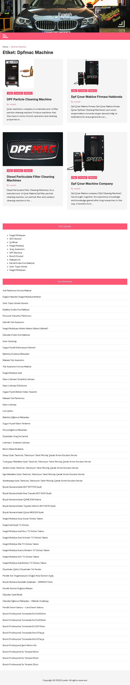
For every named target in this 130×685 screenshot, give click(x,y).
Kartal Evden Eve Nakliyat (22, 263)
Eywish (65, 14)
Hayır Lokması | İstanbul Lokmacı (19, 379)
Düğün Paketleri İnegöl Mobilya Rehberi (22, 297)
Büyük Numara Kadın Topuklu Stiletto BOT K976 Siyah (29, 506)
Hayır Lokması (9, 404)
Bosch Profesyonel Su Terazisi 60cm (20, 651)
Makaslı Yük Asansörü (13, 360)
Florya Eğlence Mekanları (15, 430)
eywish (13, 104)
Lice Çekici (8, 411)
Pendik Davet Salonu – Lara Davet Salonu (23, 607)
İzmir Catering (9, 341)
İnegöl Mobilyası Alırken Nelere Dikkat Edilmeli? (25, 328)
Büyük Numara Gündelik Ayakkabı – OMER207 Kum (28, 582)
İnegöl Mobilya (17, 245)
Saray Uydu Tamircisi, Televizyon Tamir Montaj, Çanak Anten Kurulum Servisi (40, 455)
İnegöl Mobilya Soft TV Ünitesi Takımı (21, 556)
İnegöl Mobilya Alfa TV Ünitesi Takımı (21, 544)
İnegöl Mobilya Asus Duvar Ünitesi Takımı (23, 518)
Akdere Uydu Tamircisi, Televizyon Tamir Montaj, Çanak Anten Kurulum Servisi (40, 468)
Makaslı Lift (15, 259)
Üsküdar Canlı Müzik (12, 594)
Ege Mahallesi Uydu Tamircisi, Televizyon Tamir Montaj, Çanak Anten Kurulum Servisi (43, 474)
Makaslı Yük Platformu (13, 398)
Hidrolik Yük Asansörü (13, 322)
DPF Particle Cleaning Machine (29, 99)
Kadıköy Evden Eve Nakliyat (16, 309)
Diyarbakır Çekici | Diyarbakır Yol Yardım (22, 569)
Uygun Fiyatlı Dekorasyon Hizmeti (19, 347)
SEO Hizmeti (15, 238)
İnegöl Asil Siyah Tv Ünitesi (16, 525)
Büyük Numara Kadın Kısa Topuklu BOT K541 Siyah (27, 493)
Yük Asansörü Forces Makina (17, 366)
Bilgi (10, 93)
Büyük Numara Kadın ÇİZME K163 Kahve (22, 499)
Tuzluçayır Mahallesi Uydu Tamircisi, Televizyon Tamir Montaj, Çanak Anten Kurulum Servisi (47, 461)
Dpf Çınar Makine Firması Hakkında (96, 97)
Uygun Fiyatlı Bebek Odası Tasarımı (20, 392)
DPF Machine (16, 252)
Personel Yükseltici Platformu (17, 316)
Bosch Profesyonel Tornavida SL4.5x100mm (24, 620)
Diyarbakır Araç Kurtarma (15, 436)
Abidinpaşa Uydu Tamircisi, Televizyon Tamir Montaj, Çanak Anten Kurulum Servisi (42, 480)
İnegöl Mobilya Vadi (12, 373)
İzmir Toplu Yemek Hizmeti (15, 303)
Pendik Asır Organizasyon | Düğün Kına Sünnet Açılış (28, 575)
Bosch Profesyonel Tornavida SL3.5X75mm (24, 626)
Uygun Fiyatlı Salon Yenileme (16, 423)
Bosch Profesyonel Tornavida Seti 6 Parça (23, 632)
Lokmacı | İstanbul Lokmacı (16, 442)
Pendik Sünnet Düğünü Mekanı (17, 588)
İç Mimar (14, 242)
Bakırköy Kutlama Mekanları (16, 353)
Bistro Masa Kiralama (13, 449)
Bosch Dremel (16, 256)
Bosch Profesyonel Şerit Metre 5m (19, 645)
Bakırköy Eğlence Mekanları (16, 417)
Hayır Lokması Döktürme (15, 385)
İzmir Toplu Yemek (18, 266)
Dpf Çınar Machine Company (92, 183)
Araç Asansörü (17, 249)
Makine (28, 93)
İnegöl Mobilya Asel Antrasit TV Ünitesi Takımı (25, 537)
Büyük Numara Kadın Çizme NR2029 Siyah (23, 512)
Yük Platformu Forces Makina (17, 290)
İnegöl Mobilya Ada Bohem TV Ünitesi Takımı (24, 563)
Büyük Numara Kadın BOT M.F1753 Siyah (22, 487)
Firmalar (18, 93)
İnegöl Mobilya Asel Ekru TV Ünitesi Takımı (23, 531)
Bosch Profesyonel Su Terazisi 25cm (20, 664)
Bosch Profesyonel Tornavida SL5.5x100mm (24, 613)
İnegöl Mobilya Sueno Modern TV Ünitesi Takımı (26, 550)
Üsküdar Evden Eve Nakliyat (16, 335)
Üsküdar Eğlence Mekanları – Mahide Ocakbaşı (26, 601)
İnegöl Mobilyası (17, 235)
